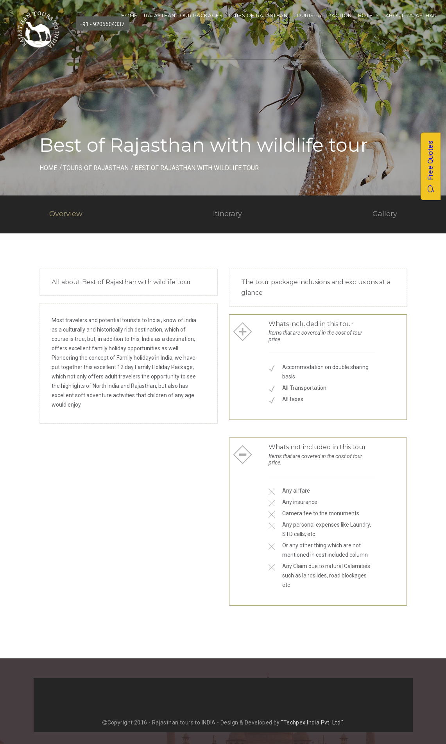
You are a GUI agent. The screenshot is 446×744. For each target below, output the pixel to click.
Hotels (368, 15)
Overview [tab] (65, 214)
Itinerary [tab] (227, 214)
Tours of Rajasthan (96, 168)
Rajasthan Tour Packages (183, 15)
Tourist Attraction (322, 15)
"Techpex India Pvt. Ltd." (312, 722)
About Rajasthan (411, 15)
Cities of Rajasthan (258, 15)
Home (129, 15)
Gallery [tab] (385, 214)
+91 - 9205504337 (101, 24)
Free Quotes (430, 166)
